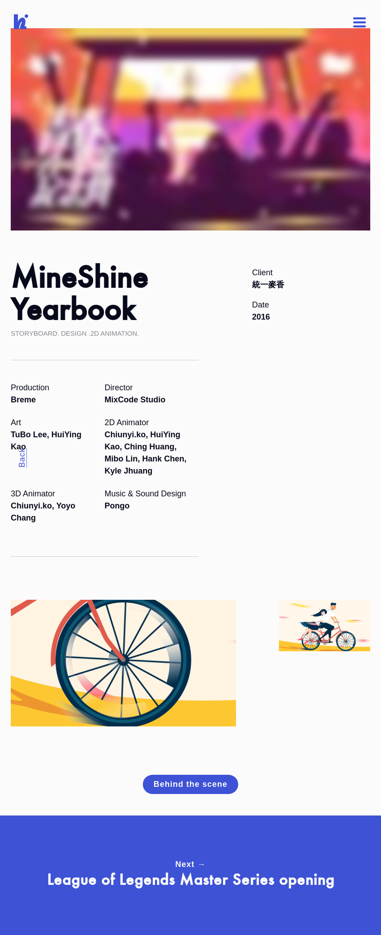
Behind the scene (190, 784)
